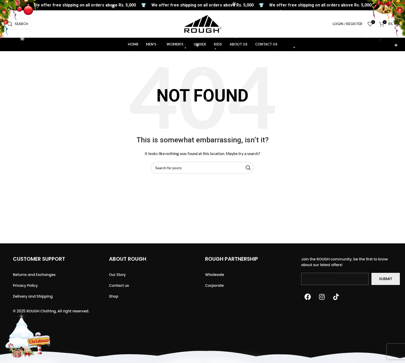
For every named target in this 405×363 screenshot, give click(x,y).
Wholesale (214, 274)
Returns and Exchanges (34, 274)
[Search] (17, 24)
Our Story (117, 274)
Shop (113, 296)
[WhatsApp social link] (389, 9)
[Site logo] (202, 23)
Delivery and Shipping (33, 296)
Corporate (214, 285)
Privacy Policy (25, 285)
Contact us (119, 285)
